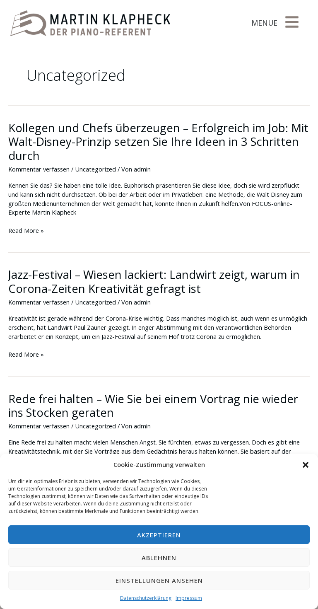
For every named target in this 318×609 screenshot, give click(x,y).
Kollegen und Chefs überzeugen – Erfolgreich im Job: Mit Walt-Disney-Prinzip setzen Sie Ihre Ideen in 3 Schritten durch (158, 141)
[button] (305, 465)
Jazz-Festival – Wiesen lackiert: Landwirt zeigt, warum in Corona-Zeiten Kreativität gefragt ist (154, 281)
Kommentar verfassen (39, 169)
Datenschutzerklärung (145, 598)
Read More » (26, 230)
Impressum (189, 598)
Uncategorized (95, 169)
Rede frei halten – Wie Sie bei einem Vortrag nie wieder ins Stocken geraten (153, 405)
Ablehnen (159, 557)
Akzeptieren (159, 535)
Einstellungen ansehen (159, 580)
